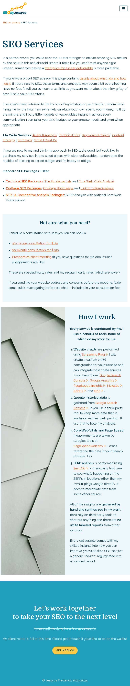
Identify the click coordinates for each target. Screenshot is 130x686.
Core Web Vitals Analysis (95, 181)
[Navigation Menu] (123, 8)
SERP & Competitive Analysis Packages (34, 194)
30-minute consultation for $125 (35, 242)
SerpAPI (79, 466)
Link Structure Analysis (96, 187)
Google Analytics (102, 379)
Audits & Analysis (44, 135)
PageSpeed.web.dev (88, 444)
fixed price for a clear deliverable (69, 68)
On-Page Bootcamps (57, 187)
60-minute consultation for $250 (35, 249)
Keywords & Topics (95, 135)
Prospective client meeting (31, 256)
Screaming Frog (93, 353)
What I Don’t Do (45, 140)
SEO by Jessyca (11, 22)
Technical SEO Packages (24, 181)
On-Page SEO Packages (23, 187)
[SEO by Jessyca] (15, 8)
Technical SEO (68, 135)
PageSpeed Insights (88, 384)
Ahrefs (78, 389)
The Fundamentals (56, 181)
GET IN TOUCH (65, 648)
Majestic (113, 384)
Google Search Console (98, 401)
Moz (97, 389)
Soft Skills (25, 140)
